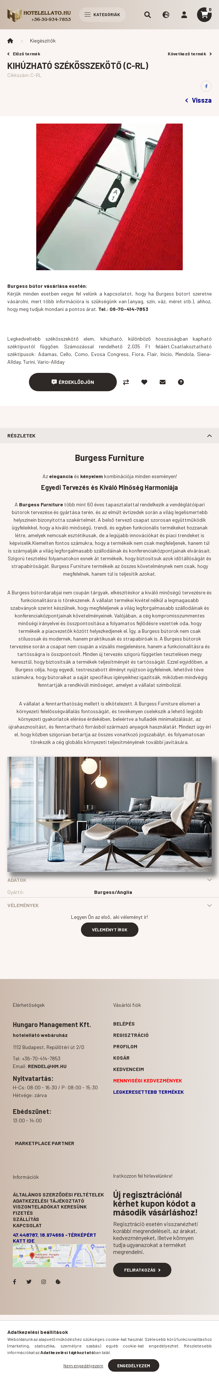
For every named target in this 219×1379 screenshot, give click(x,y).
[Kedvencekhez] (144, 382)
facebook (14, 1282)
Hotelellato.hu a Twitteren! (29, 1282)
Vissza (198, 100)
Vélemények (23, 905)
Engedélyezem (133, 1365)
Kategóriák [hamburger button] (102, 14)
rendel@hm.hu (47, 1066)
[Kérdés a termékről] (181, 382)
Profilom (125, 1046)
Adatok (16, 880)
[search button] (147, 14)
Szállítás (26, 1219)
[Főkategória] (10, 41)
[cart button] (204, 14)
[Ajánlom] (162, 382)
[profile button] (184, 14)
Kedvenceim (128, 1069)
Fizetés (23, 1213)
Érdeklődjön (76, 382)
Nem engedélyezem (83, 1365)
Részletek (21, 435)
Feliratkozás (142, 1269)
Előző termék (23, 53)
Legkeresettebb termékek (148, 1092)
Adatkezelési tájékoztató (48, 1201)
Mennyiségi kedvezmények (147, 1080)
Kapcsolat (27, 1225)
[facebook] (206, 86)
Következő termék (190, 53)
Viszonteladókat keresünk (50, 1206)
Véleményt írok (109, 929)
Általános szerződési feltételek (58, 1194)
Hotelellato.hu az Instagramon (43, 1282)
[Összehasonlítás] (126, 382)
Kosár (121, 1058)
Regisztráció (131, 1035)
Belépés (124, 1023)
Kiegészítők (43, 40)
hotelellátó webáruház (40, 1035)
